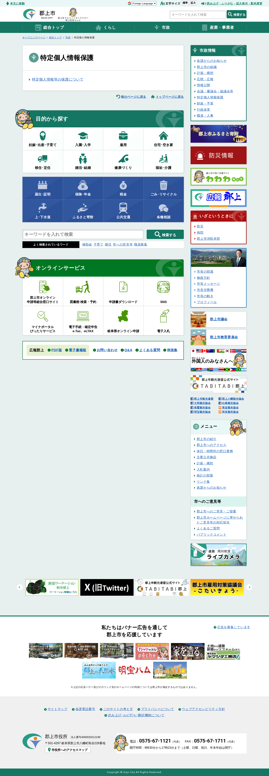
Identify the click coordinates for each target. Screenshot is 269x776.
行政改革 (203, 109)
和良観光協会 (230, 411)
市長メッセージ (208, 284)
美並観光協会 (230, 407)
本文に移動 (17, 3)
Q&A (128, 350)
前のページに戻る (133, 96)
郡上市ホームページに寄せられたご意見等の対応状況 (220, 520)
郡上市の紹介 (207, 439)
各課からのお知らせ (212, 61)
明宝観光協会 (202, 411)
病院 (200, 232)
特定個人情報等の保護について (58, 79)
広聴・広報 (205, 79)
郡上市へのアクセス (211, 445)
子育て (98, 244)
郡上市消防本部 (208, 239)
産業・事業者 (217, 27)
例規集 (172, 350)
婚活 (108, 244)
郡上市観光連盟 (203, 398)
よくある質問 (149, 350)
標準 (185, 2)
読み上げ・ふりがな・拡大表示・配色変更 (234, 3)
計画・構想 (205, 73)
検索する (236, 14)
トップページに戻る (170, 96)
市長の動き (205, 296)
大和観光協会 (202, 403)
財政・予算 (205, 103)
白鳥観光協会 (230, 403)
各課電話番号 (85, 709)
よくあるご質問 (208, 528)
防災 (200, 226)
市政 (161, 27)
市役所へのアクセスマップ (67, 750)
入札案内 (203, 469)
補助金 (87, 244)
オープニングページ (33, 37)
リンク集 (203, 481)
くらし (105, 27)
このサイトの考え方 (118, 709)
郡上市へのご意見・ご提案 (216, 511)
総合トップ (49, 27)
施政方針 (203, 278)
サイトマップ (57, 709)
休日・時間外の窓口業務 (215, 451)
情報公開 (203, 85)
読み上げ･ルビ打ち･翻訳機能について (136, 715)
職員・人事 (205, 115)
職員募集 (140, 244)
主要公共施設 (207, 457)
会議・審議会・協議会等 (215, 91)
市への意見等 (123, 244)
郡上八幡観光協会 (233, 398)
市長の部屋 (205, 271)
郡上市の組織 (207, 67)
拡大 (193, 2)
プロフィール (207, 302)
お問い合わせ (107, 350)
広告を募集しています (233, 627)
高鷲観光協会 (202, 407)
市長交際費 (205, 290)
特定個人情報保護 (210, 97)
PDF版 (56, 350)
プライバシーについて (157, 709)
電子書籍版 (77, 350)
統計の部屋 (205, 475)
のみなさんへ (212, 360)
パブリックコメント (211, 534)
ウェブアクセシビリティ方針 (203, 709)
